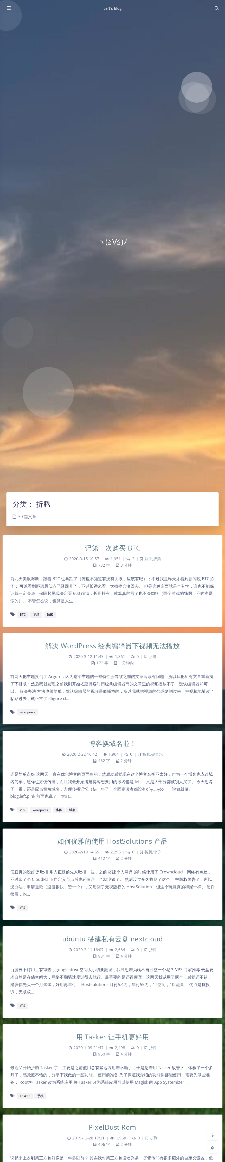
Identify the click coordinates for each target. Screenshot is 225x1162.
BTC (23, 614)
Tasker (25, 1096)
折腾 (157, 558)
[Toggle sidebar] (8, 8)
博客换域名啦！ (113, 743)
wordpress (27, 712)
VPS (22, 810)
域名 (72, 810)
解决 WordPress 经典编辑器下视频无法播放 (112, 645)
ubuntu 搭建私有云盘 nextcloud (112, 938)
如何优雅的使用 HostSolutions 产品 (112, 841)
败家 (50, 614)
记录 (36, 614)
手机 (40, 1096)
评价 (157, 852)
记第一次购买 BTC (112, 548)
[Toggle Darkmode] (212, 1134)
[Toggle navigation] (216, 8)
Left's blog (112, 8)
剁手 (148, 558)
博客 (59, 810)
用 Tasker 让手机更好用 (112, 1036)
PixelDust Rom (112, 1127)
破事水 (157, 754)
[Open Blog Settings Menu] (212, 1147)
